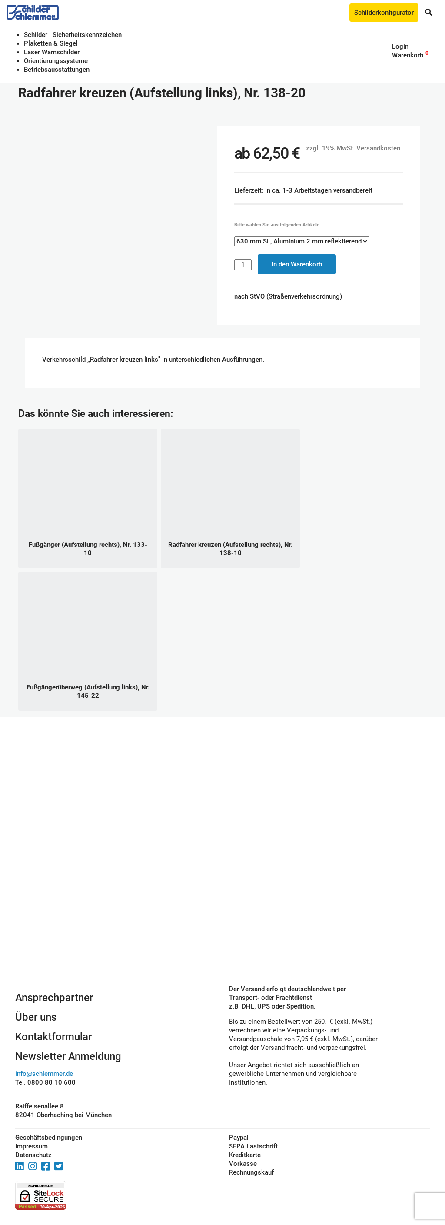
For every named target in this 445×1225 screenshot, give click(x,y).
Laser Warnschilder (52, 52)
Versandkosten (378, 148)
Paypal (239, 1138)
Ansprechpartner (54, 998)
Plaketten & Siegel (51, 43)
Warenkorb (407, 55)
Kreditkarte (245, 1155)
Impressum (31, 1146)
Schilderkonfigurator (384, 13)
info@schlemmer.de (44, 1074)
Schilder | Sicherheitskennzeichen (73, 35)
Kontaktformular (53, 1037)
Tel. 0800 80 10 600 (45, 1082)
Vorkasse (243, 1164)
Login (400, 46)
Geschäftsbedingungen (48, 1138)
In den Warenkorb (297, 264)
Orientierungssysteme (56, 61)
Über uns (35, 1017)
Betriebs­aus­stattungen (57, 69)
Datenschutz (33, 1155)
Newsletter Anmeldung (68, 1056)
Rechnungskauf (251, 1172)
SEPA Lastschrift (253, 1146)
